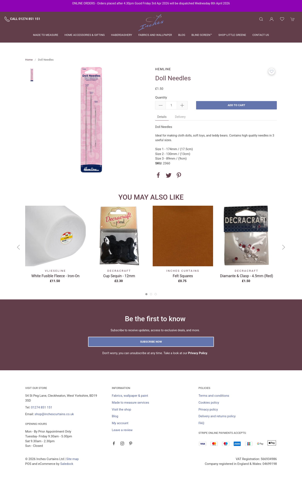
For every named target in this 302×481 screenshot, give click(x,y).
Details (162, 117)
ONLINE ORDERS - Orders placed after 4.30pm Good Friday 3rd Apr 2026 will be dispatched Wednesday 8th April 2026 (151, 3)
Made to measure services (130, 402)
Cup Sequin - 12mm (119, 276)
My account (120, 423)
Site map (72, 459)
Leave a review (122, 430)
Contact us (260, 34)
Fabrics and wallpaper (155, 34)
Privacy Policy (197, 353)
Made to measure (45, 34)
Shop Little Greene (232, 34)
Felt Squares (183, 276)
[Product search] (261, 19)
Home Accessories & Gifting (85, 34)
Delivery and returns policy (217, 416)
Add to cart (236, 105)
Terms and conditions (213, 396)
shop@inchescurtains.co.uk (54, 414)
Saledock (66, 464)
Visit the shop (121, 409)
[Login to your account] (271, 19)
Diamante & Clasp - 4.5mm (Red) (246, 276)
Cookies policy (208, 402)
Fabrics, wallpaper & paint (130, 396)
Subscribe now (151, 341)
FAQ (201, 423)
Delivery (180, 117)
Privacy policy (208, 409)
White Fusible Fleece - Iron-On (55, 276)
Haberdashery (121, 34)
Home (29, 59)
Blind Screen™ (201, 34)
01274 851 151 (41, 407)
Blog (181, 34)
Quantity (161, 97)
